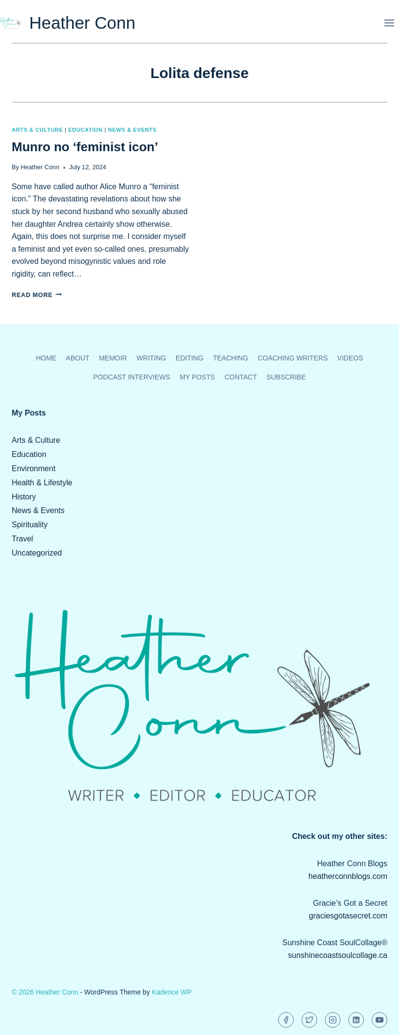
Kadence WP (172, 992)
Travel (22, 539)
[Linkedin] (356, 1020)
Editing (190, 358)
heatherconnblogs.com (347, 876)
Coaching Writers (293, 358)
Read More (37, 295)
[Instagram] (333, 1020)
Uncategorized (37, 553)
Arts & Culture (37, 130)
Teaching (230, 358)
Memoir (113, 358)
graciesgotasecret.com (348, 916)
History (24, 497)
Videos (350, 358)
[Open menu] (389, 22)
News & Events (132, 130)
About (77, 358)
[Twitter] (309, 1020)
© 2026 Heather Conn (45, 992)
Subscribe (286, 377)
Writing (151, 358)
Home (46, 358)
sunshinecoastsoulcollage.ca (337, 955)
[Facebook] (286, 1020)
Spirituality (30, 524)
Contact (241, 377)
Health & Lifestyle (42, 482)
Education (85, 130)
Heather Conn (39, 167)
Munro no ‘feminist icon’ (85, 146)
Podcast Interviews (131, 377)
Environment (34, 468)
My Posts (197, 377)
